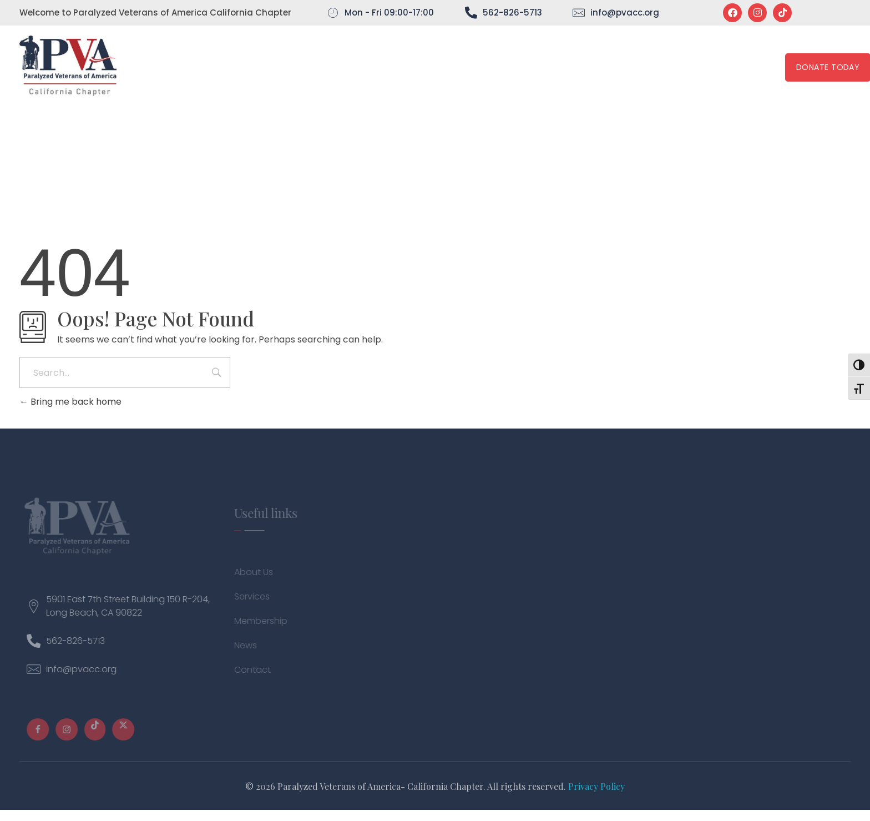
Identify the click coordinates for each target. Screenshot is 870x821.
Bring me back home (70, 401)
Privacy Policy (596, 786)
